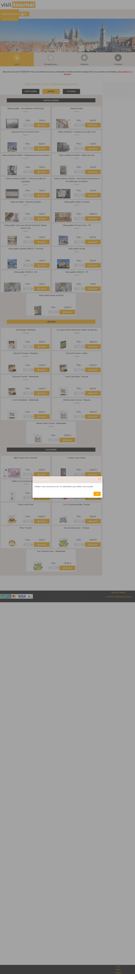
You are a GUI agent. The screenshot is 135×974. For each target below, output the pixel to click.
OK (97, 494)
